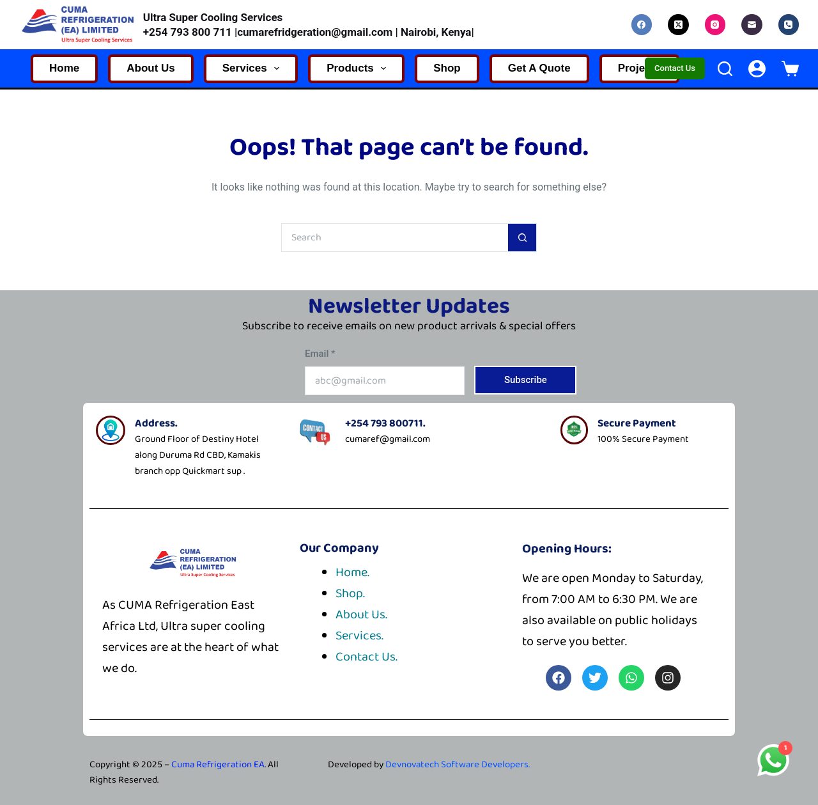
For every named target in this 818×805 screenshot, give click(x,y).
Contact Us (674, 68)
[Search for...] (394, 237)
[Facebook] (641, 24)
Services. (359, 635)
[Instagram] (715, 24)
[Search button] (522, 237)
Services (253, 68)
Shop (447, 68)
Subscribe (525, 380)
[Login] (757, 68)
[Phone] (788, 24)
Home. (352, 572)
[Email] (751, 24)
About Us (151, 68)
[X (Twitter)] (678, 24)
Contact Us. (366, 656)
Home (64, 68)
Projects (639, 68)
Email (320, 353)
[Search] (725, 68)
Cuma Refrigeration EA (218, 764)
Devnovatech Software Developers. (457, 764)
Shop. (350, 593)
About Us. (361, 614)
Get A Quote (539, 68)
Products (359, 68)
